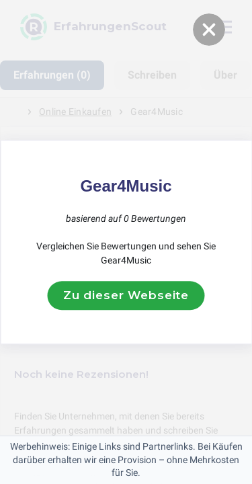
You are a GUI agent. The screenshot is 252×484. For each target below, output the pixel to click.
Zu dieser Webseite (126, 295)
